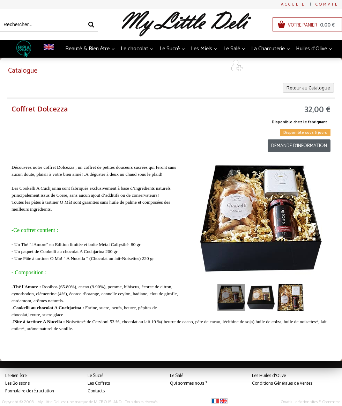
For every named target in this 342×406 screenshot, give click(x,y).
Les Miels (201, 48)
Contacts (96, 390)
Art (216, 66)
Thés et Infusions (151, 66)
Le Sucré (169, 48)
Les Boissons (17, 383)
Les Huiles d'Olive (269, 375)
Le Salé (231, 48)
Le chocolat (134, 48)
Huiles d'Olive (311, 48)
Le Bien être (16, 375)
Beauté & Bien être (87, 48)
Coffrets (192, 66)
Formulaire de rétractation (29, 390)
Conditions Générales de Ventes (282, 383)
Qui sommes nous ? (188, 383)
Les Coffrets (99, 383)
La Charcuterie (268, 48)
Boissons (109, 66)
